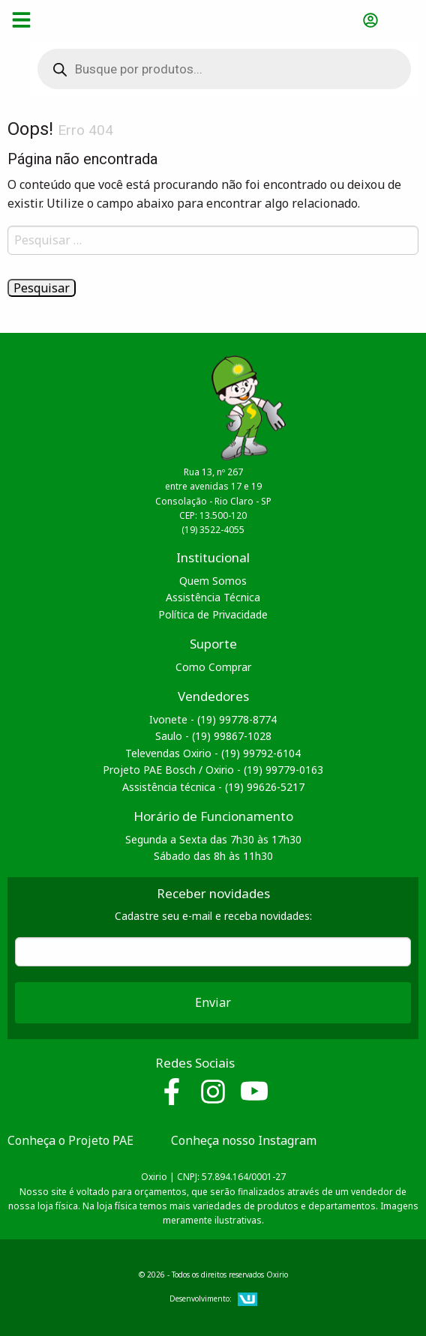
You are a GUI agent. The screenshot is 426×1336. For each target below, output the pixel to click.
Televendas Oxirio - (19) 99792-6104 (213, 753)
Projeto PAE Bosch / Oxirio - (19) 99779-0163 (213, 769)
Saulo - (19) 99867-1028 (213, 736)
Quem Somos (213, 581)
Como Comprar (213, 667)
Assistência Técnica (213, 597)
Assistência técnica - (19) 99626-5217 (213, 787)
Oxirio (84, 19)
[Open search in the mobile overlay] (213, 69)
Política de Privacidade (213, 614)
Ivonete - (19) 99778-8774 (213, 719)
